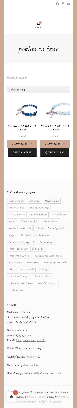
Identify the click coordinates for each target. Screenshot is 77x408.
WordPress (63, 396)
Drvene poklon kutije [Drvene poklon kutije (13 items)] (39, 207)
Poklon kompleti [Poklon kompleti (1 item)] (48, 242)
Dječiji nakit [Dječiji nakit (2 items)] (34, 200)
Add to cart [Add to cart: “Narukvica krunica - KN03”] (56, 144)
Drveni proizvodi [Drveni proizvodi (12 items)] (17, 214)
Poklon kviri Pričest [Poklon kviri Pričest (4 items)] (18, 248)
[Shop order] (38, 89)
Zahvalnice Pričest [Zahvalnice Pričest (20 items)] (41, 276)
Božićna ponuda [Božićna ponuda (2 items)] (16, 200)
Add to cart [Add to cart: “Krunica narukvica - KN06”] (23, 144)
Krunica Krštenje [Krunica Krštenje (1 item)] (59, 214)
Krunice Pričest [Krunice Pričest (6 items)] (51, 221)
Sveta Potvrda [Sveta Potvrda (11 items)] (15, 262)
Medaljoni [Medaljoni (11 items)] (26, 235)
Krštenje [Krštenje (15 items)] (39, 228)
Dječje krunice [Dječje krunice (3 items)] (52, 200)
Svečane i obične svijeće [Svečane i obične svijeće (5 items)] (55, 262)
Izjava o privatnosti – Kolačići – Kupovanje (38, 401)
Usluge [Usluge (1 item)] (12, 269)
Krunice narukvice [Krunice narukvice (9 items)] (30, 221)
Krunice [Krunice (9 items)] (12, 221)
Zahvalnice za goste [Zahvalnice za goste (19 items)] (47, 283)
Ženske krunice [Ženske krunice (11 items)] (16, 290)
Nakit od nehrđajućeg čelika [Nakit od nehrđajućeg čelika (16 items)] (22, 242)
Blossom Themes (36, 396)
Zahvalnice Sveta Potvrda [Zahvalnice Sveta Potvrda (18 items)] (21, 283)
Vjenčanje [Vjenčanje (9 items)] (43, 269)
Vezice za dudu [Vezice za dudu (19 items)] (26, 269)
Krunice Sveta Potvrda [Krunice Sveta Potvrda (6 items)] (20, 228)
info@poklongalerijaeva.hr (30, 340)
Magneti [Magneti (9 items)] (12, 235)
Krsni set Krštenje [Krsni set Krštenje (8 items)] (38, 214)
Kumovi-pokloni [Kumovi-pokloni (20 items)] (56, 228)
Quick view (22, 152)
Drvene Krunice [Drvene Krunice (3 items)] (16, 207)
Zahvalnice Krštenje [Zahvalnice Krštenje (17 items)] (18, 276)
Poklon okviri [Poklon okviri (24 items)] (38, 248)
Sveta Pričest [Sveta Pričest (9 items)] (33, 262)
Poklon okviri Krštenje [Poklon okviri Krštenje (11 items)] (19, 255)
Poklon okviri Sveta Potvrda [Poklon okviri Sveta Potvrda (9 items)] (48, 255)
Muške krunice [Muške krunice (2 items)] (42, 235)
